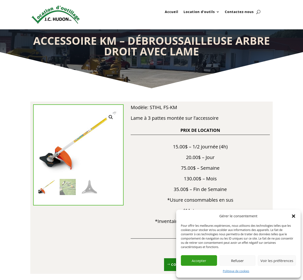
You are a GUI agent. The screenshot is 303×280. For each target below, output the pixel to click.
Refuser (237, 260)
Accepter (199, 260)
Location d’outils (199, 12)
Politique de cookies (236, 271)
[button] (293, 216)
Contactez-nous (239, 12)
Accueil (171, 12)
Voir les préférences (276, 260)
